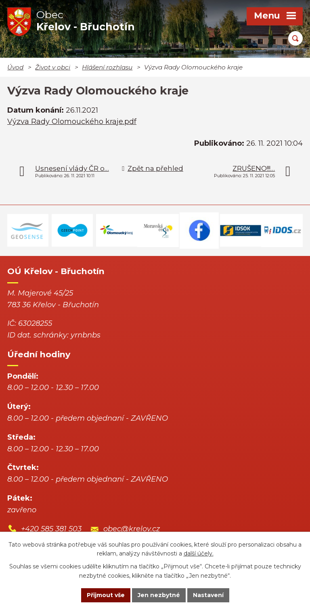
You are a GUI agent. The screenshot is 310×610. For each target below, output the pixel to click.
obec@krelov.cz (131, 528)
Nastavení (208, 595)
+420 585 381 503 (51, 528)
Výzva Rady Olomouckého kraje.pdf (71, 121)
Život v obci (52, 67)
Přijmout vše (106, 595)
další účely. (199, 554)
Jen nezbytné (159, 595)
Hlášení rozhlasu (107, 67)
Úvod (15, 67)
